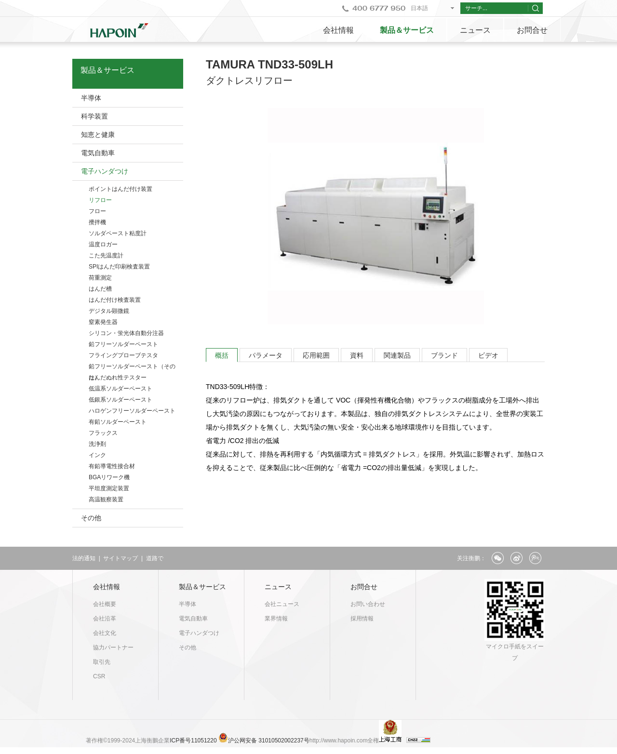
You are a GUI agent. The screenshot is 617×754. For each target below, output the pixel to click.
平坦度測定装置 (109, 488)
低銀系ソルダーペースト (120, 399)
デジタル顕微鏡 (109, 311)
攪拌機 (97, 222)
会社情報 (338, 30)
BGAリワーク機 (109, 477)
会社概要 (104, 604)
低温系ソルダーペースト (120, 388)
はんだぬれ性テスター (118, 377)
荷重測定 (100, 277)
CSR (99, 676)
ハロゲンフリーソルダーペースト (132, 410)
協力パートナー (113, 647)
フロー (97, 211)
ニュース (475, 30)
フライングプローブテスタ (123, 355)
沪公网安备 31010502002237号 (268, 740)
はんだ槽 (100, 288)
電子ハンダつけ (104, 171)
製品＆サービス (407, 30)
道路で (154, 558)
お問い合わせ (367, 604)
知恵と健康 (98, 134)
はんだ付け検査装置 (115, 299)
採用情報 (362, 618)
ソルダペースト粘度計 (118, 233)
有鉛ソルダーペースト (118, 421)
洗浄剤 (97, 444)
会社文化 (104, 633)
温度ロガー (103, 244)
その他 (91, 518)
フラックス (103, 433)
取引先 (101, 662)
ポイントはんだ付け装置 (120, 189)
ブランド (444, 355)
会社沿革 (104, 618)
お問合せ (532, 30)
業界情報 (276, 618)
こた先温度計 (106, 255)
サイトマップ (120, 558)
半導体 (91, 98)
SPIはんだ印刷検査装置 (119, 266)
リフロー (100, 200)
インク (97, 455)
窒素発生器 (103, 322)
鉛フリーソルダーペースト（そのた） (132, 367)
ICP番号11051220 (194, 740)
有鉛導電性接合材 (112, 466)
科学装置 (94, 116)
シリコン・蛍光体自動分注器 (126, 333)
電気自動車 (98, 153)
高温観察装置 (106, 499)
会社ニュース (282, 604)
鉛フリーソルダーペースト (123, 344)
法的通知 (83, 558)
